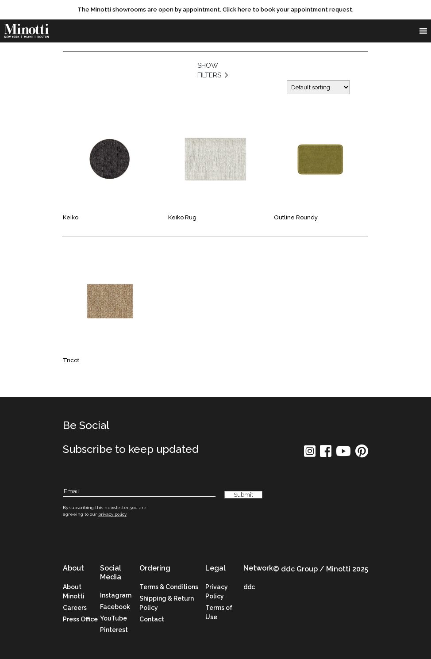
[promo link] (215, 9)
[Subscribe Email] (139, 492)
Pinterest (114, 629)
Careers (75, 607)
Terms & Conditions (168, 586)
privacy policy (112, 514)
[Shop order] (318, 87)
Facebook (115, 606)
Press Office (80, 619)
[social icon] (310, 454)
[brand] (26, 31)
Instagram (115, 595)
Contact (151, 619)
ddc (249, 586)
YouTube (113, 618)
